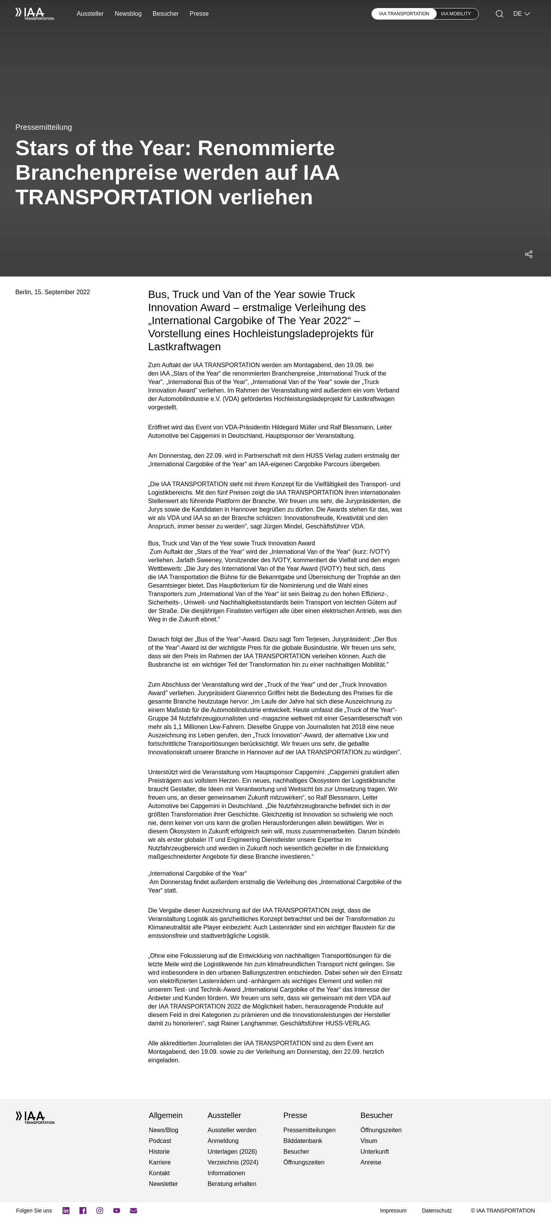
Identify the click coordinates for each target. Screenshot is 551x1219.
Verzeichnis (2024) (233, 1162)
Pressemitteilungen (309, 1130)
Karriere (160, 1162)
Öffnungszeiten (303, 1162)
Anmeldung (223, 1141)
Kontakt (159, 1173)
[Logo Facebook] (82, 1210)
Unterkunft (375, 1151)
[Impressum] (393, 1210)
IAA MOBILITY (456, 14)
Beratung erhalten (232, 1184)
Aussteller (90, 13)
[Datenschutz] (437, 1210)
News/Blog (163, 1130)
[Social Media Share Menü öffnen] (528, 254)
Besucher (166, 13)
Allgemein (166, 1115)
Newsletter (163, 1184)
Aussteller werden (232, 1130)
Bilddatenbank (302, 1141)
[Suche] (499, 14)
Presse (199, 13)
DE (522, 14)
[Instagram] (99, 1210)
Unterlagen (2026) (232, 1151)
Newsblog (128, 13)
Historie (159, 1151)
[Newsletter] (133, 1210)
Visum (369, 1141)
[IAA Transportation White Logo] (34, 14)
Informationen (226, 1173)
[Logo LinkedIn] (66, 1210)
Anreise (371, 1162)
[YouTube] (116, 1210)
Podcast (160, 1141)
